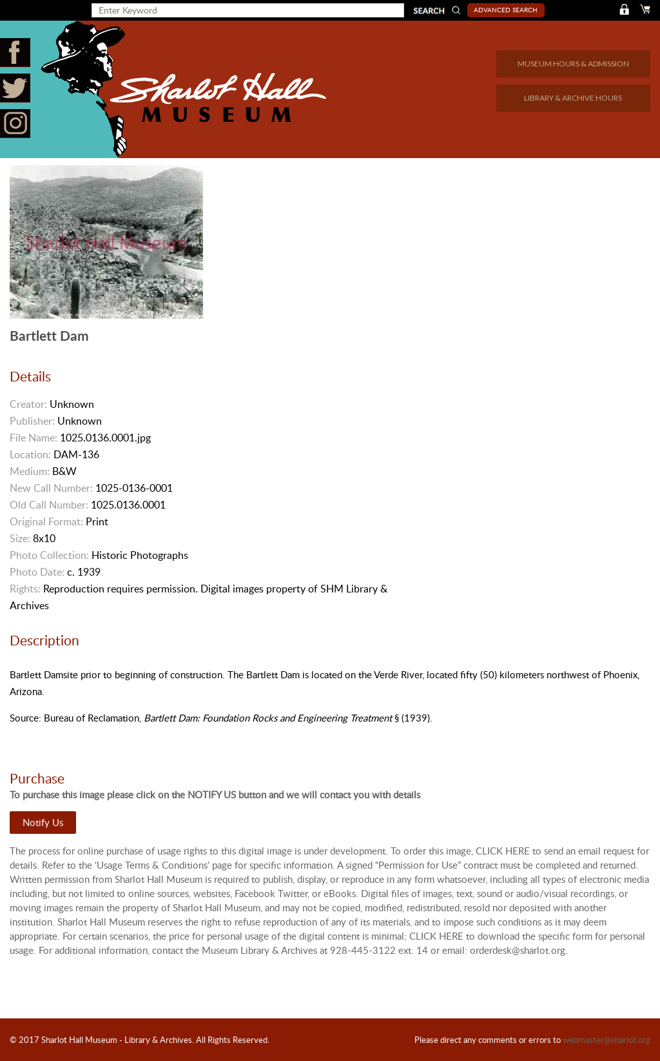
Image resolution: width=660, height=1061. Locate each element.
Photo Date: (37, 572)
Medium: (30, 471)
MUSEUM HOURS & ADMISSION (573, 63)
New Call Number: (51, 488)
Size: (20, 538)
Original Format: (46, 521)
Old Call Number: (49, 505)
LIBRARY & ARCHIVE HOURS (573, 98)
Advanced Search (506, 9)
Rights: (25, 588)
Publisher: (32, 421)
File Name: (33, 437)
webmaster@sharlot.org (606, 1040)
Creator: (28, 404)
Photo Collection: (49, 555)
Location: (30, 454)
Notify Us (43, 822)
